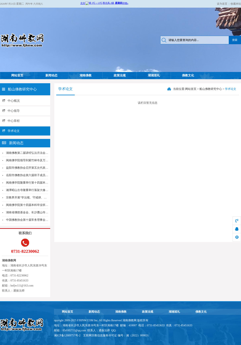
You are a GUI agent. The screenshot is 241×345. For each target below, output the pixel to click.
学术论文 (11, 130)
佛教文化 (188, 75)
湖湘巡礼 (154, 75)
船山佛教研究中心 (210, 88)
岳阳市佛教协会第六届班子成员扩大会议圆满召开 (37, 175)
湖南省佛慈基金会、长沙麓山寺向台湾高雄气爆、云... (39, 212)
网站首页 (17, 75)
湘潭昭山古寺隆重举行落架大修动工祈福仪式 (34, 190)
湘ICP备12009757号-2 (67, 335)
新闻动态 (51, 75)
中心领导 (11, 110)
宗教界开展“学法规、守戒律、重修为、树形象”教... (38, 197)
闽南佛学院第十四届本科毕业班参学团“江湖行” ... (36, 204)
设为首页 (222, 3)
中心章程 (11, 120)
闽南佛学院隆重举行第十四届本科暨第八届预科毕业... (39, 182)
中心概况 (11, 100)
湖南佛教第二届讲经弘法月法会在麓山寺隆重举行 (37, 152)
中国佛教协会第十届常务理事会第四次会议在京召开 (38, 219)
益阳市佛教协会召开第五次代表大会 (28, 167)
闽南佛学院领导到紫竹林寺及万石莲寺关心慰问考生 (38, 160)
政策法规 (120, 75)
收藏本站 (236, 3)
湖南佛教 (86, 75)
